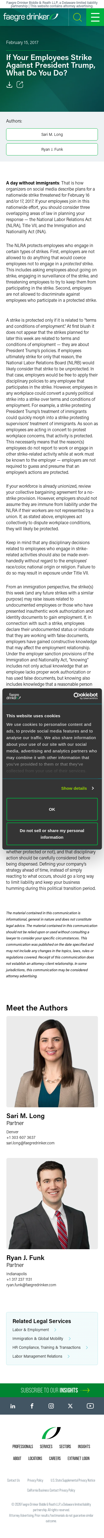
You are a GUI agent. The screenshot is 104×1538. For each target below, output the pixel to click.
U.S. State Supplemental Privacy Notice (73, 1480)
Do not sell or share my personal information (52, 834)
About (17, 1458)
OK (52, 809)
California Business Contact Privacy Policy (51, 1490)
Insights (84, 1446)
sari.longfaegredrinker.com (30, 1142)
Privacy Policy (35, 1480)
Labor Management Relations (41, 1356)
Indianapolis (16, 1273)
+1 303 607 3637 (20, 1137)
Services (46, 1446)
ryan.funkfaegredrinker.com (31, 1284)
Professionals (22, 1446)
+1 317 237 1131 (19, 1279)
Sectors (65, 1446)
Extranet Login (79, 1458)
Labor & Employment (34, 1330)
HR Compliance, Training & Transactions (50, 1347)
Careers (55, 1458)
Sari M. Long (52, 134)
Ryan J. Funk (52, 149)
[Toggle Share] (20, 84)
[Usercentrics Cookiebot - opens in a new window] (74, 696)
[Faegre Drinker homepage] (30, 17)
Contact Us (13, 1480)
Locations (35, 1458)
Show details (74, 788)
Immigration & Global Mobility (41, 1339)
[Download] (9, 84)
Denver (12, 1131)
